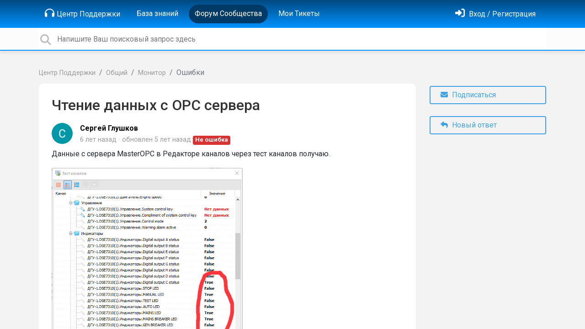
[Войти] (495, 14)
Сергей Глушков (109, 128)
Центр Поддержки (82, 13)
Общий (117, 73)
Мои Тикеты (299, 13)
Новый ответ (469, 125)
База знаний (157, 13)
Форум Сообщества (228, 13)
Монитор (152, 73)
